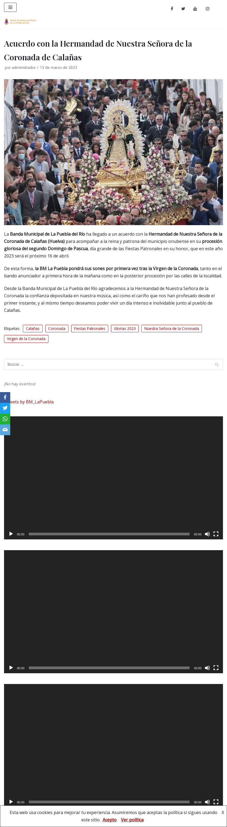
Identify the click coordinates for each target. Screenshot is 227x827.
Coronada (56, 328)
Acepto (110, 820)
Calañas (33, 328)
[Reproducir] (11, 534)
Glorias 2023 (125, 328)
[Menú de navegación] (10, 7)
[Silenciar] (207, 534)
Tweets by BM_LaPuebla (29, 402)
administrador (24, 67)
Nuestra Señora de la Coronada (171, 328)
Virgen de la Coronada (26, 338)
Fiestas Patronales (89, 328)
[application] (113, 477)
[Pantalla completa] (216, 534)
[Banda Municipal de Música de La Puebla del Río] (20, 21)
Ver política (132, 820)
